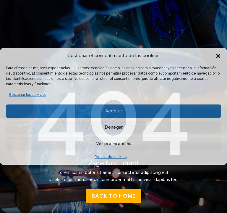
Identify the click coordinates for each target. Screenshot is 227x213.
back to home (113, 195)
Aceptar (113, 111)
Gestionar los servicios (27, 95)
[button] (218, 56)
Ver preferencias (113, 143)
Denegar (114, 127)
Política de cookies (111, 157)
